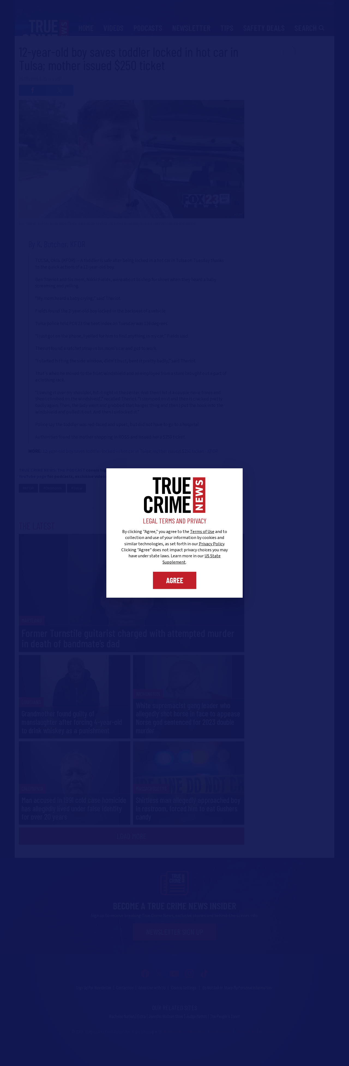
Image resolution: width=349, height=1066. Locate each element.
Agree (174, 580)
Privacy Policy (211, 544)
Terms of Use (202, 532)
